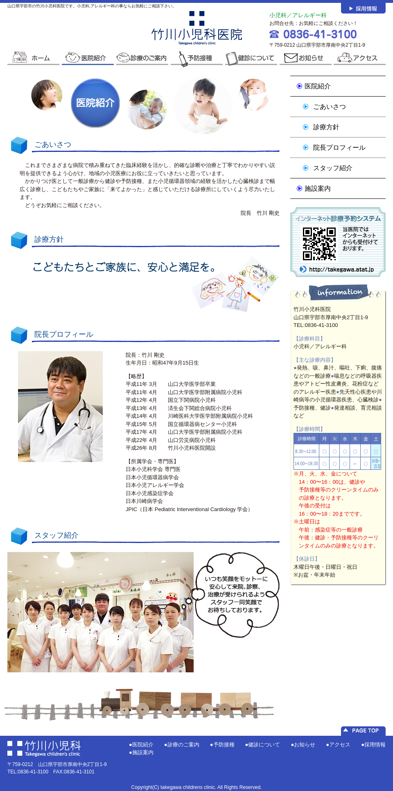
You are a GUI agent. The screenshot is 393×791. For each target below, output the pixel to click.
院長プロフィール (339, 147)
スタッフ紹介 (332, 168)
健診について (264, 744)
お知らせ (304, 744)
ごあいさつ (329, 106)
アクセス (339, 744)
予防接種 (224, 744)
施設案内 (318, 188)
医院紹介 (318, 86)
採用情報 (375, 744)
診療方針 (326, 127)
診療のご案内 (183, 744)
